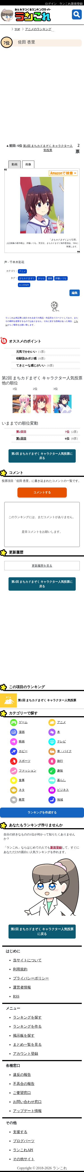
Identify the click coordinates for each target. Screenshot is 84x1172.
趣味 (55, 770)
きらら (41, 278)
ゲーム (19, 722)
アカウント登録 (25, 1054)
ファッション (23, 770)
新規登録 (56, 847)
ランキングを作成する (42, 812)
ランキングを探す (27, 1017)
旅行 (55, 761)
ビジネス (58, 790)
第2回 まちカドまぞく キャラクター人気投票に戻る (42, 456)
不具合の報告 (23, 1084)
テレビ (57, 741)
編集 (75, 293)
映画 (17, 741)
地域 (55, 799)
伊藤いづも (61, 278)
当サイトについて (27, 960)
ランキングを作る (27, 1026)
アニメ (22, 271)
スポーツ (20, 761)
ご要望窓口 (22, 1093)
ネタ (17, 790)
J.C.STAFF (24, 285)
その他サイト (23, 1159)
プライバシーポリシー (31, 978)
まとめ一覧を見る (27, 1044)
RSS (16, 996)
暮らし (57, 780)
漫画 (50, 278)
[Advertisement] (42, 94)
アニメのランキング (38, 29)
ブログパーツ (23, 1141)
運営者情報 (22, 987)
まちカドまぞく (27, 278)
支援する (20, 1132)
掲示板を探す (23, 1035)
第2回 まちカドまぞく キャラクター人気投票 (47, 700)
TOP (17, 29)
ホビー (19, 751)
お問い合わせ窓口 (27, 1102)
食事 (17, 780)
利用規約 (20, 969)
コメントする (42, 492)
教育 (17, 799)
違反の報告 (22, 1075)
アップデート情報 (27, 1111)
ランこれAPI (23, 1150)
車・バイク (60, 751)
